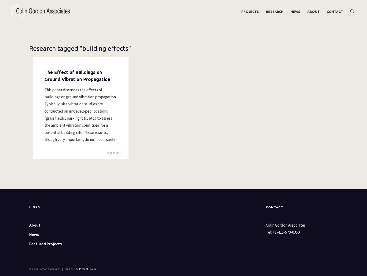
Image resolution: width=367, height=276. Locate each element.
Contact (335, 12)
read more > (114, 152)
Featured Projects (45, 244)
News (296, 12)
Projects (250, 12)
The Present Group (85, 269)
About (313, 12)
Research (274, 12)
